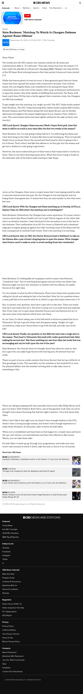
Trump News (7, 525)
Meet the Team (8, 574)
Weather (27, 8)
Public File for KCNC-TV (12, 604)
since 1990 (48, 69)
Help (4, 664)
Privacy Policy (7, 626)
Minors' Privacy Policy (11, 642)
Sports (36, 8)
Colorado (6, 8)
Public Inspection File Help (13, 608)
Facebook (6, 552)
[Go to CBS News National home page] (41, 3)
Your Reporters (56, 8)
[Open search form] (80, 3)
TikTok (4, 559)
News (17, 8)
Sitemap (5, 593)
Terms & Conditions (10, 589)
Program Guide (8, 578)
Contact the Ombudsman (12, 671)
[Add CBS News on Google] (14, 49)
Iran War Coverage (9, 529)
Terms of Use (7, 638)
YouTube (5, 548)
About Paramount (9, 652)
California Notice (9, 630)
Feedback (6, 668)
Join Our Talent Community (13, 660)
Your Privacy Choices (10, 634)
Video (44, 8)
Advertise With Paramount (12, 656)
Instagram (6, 555)
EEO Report (7, 615)
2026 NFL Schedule (10, 533)
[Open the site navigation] (15, 3)
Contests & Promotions (11, 582)
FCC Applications (9, 612)
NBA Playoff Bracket (10, 537)
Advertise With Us (9, 585)
